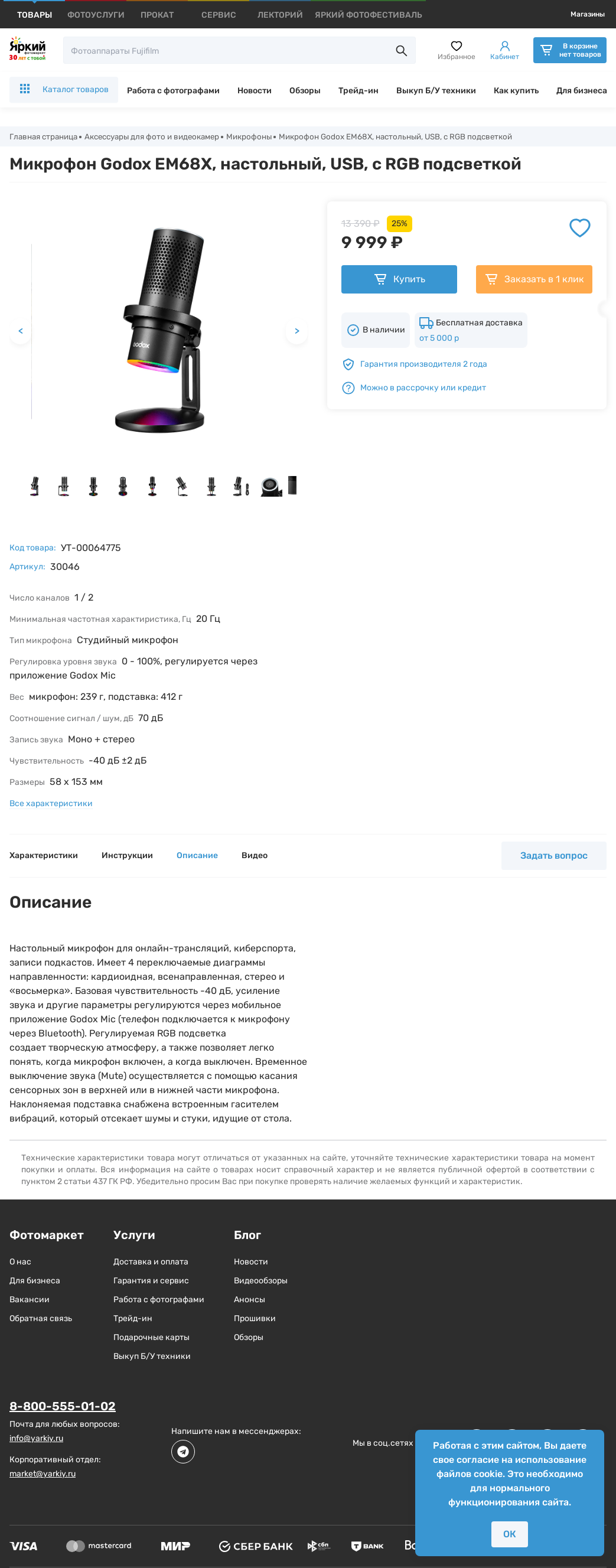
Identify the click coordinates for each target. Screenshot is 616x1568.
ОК (509, 1534)
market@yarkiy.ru (42, 1474)
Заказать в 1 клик (534, 280)
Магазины (588, 14)
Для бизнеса (581, 91)
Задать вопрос (554, 856)
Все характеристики (51, 805)
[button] (34, 487)
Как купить (516, 91)
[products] (34, 15)
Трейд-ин (358, 91)
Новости (254, 91)
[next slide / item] (303, 490)
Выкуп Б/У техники (436, 91)
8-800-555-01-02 (62, 1407)
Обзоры (305, 91)
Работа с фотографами (173, 91)
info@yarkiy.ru (36, 1439)
